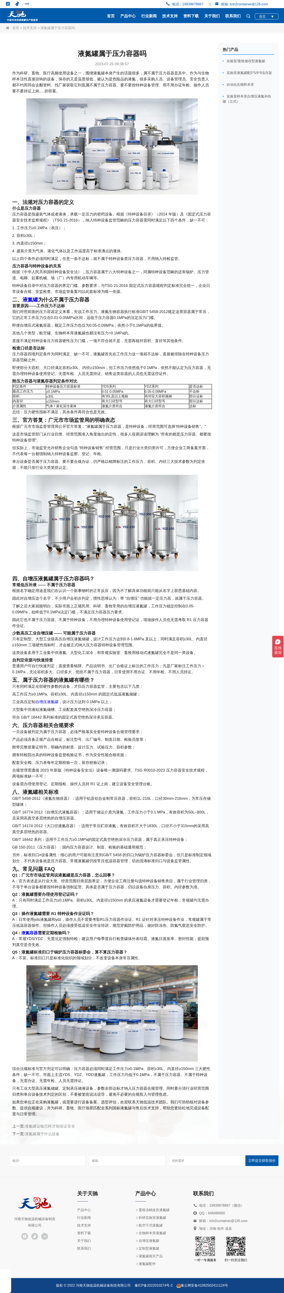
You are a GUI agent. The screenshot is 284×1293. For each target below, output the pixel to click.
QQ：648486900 (209, 1213)
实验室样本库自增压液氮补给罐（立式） (247, 98)
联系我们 (233, 16)
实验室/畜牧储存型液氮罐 (245, 61)
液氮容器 (29, 933)
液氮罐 (30, 300)
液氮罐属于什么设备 (42, 1134)
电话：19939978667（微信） (218, 1205)
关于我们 (212, 16)
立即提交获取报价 (262, 1160)
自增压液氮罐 (47, 702)
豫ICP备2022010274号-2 (154, 1285)
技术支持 (170, 16)
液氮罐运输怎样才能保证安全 (50, 1126)
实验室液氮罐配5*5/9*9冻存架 (248, 73)
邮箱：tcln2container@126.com (220, 1221)
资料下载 (191, 16)
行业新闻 (149, 16)
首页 (111, 16)
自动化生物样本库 (239, 84)
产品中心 (128, 16)
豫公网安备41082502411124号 (204, 1285)
